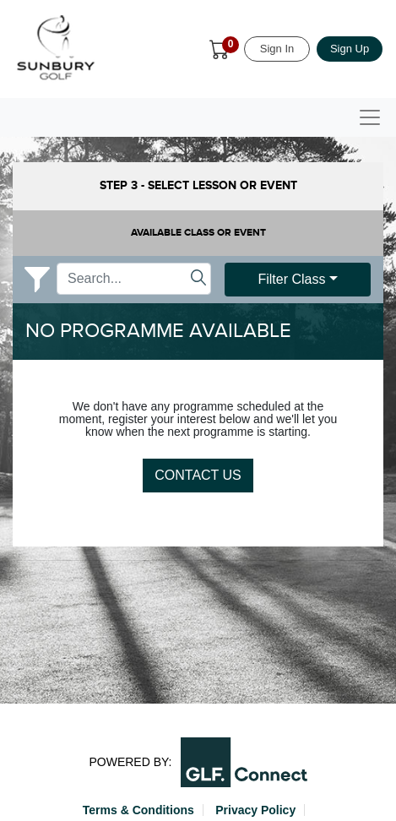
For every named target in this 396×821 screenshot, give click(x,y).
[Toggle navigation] (369, 117)
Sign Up (349, 48)
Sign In (277, 48)
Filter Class (291, 279)
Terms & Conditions (138, 810)
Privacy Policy (255, 810)
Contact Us (198, 475)
